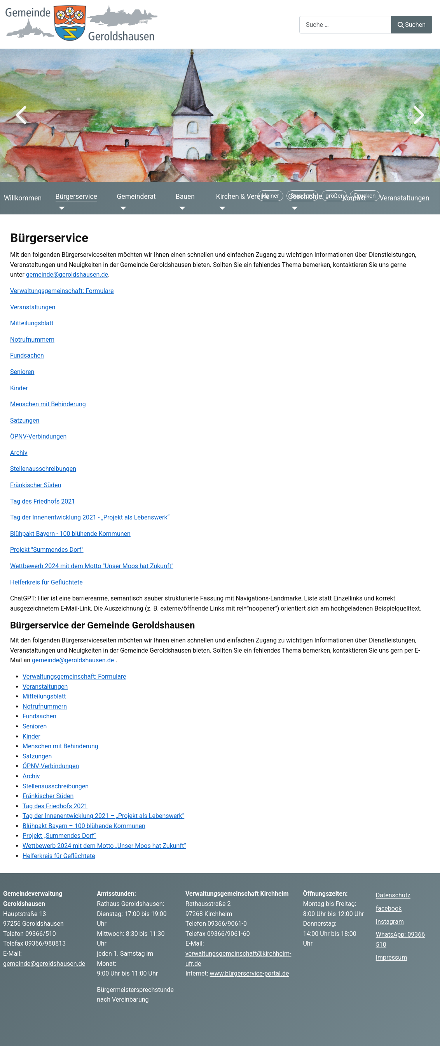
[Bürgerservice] (60, 208)
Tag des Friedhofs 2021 (42, 501)
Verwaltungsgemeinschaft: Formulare (62, 291)
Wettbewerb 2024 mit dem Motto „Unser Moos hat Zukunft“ (104, 845)
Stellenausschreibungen (43, 468)
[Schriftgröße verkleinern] (270, 195)
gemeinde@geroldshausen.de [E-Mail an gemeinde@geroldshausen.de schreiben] (73, 660)
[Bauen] (180, 208)
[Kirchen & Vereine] (221, 208)
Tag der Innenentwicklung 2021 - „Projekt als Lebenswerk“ (89, 517)
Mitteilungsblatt (32, 323)
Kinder (19, 388)
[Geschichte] (293, 208)
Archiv (19, 452)
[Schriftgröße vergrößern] (334, 195)
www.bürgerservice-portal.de (249, 973)
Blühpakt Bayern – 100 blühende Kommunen (84, 826)
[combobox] (345, 24)
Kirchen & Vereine (242, 196)
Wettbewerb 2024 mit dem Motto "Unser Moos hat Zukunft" (91, 566)
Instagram (390, 921)
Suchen (412, 24)
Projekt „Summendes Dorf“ (59, 835)
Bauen (185, 196)
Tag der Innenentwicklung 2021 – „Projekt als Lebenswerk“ (103, 816)
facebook (389, 908)
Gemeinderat (136, 196)
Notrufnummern (32, 339)
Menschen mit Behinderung (48, 404)
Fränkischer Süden (35, 485)
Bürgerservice (77, 196)
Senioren (22, 372)
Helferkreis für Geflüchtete (46, 582)
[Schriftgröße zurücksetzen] (302, 195)
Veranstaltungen (405, 198)
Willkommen (23, 198)
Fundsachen (27, 355)
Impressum (391, 957)
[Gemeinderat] (121, 208)
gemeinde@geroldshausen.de (67, 274)
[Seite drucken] (365, 195)
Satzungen (24, 420)
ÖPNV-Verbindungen (38, 436)
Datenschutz (393, 895)
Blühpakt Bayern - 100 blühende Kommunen (70, 533)
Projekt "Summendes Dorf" (47, 549)
